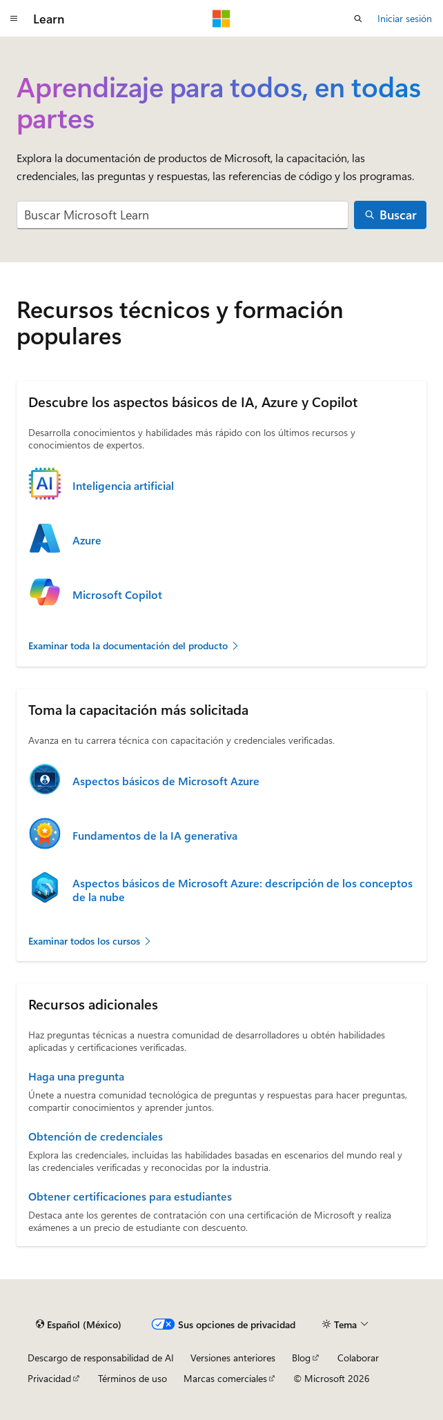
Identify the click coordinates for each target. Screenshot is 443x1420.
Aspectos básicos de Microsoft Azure (165, 781)
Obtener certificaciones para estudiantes (130, 1196)
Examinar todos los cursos (90, 940)
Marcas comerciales (225, 1378)
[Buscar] (390, 215)
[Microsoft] (221, 19)
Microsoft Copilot (117, 595)
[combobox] (182, 215)
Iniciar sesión (404, 18)
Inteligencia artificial (123, 486)
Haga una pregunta (76, 1076)
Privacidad (49, 1378)
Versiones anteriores (232, 1357)
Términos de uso (132, 1378)
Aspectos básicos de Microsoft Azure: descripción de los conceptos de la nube (242, 890)
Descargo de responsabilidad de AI (101, 1357)
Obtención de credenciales (95, 1136)
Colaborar (358, 1357)
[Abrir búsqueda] (358, 18)
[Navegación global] (14, 18)
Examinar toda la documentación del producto (134, 645)
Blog (301, 1357)
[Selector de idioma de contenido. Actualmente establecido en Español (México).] (79, 1324)
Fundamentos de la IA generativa (154, 835)
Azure (86, 540)
